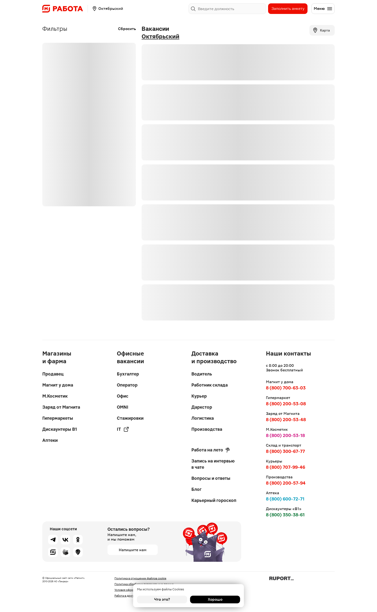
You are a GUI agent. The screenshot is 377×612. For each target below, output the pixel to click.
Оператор (127, 384)
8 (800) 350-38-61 (285, 514)
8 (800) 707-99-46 (285, 467)
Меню (323, 9)
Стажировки (130, 418)
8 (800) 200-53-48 (286, 419)
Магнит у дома (57, 384)
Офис (122, 396)
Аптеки (50, 440)
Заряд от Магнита (61, 407)
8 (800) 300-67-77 (285, 451)
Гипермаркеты (57, 418)
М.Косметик (55, 396)
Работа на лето (210, 450)
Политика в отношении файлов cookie (140, 578)
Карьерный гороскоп (213, 500)
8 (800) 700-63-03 (286, 387)
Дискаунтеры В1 (59, 429)
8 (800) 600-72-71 (285, 498)
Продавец (52, 373)
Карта (321, 30)
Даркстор (201, 407)
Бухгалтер (128, 373)
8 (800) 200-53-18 (285, 435)
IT (123, 429)
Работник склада (209, 384)
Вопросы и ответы (210, 478)
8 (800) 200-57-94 (286, 483)
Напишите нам (132, 550)
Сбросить (127, 28)
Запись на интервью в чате (213, 464)
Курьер (199, 396)
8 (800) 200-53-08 (286, 403)
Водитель (201, 373)
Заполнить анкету (287, 8)
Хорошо (215, 599)
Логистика (202, 418)
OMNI (122, 407)
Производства (206, 429)
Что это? (162, 599)
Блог (196, 489)
